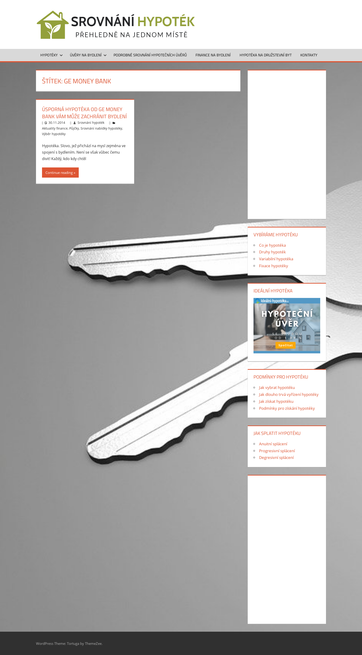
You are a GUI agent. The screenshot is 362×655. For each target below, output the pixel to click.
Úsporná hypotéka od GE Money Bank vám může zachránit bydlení (84, 112)
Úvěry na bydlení (88, 55)
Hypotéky (51, 55)
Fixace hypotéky (273, 265)
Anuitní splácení (273, 443)
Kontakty (308, 55)
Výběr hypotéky (54, 134)
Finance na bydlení (213, 55)
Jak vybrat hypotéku (277, 387)
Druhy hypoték (272, 252)
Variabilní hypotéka (276, 258)
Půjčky (74, 128)
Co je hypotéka (272, 245)
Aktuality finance (55, 128)
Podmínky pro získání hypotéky (287, 408)
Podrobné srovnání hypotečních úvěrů (150, 55)
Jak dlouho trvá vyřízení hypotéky (289, 394)
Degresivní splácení (276, 457)
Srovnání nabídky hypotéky (101, 128)
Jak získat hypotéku (276, 401)
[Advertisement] (286, 143)
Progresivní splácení (277, 450)
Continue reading (59, 172)
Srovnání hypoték (91, 122)
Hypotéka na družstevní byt (266, 55)
